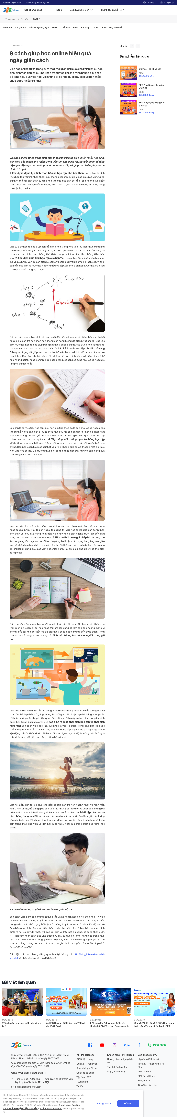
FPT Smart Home (146, 1076)
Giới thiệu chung (84, 1059)
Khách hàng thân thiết (112, 27)
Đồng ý (162, 1107)
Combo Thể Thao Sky (150, 69)
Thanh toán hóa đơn (117, 1067)
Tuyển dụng (82, 1082)
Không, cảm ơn (139, 1107)
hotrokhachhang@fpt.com (28, 1087)
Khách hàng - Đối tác (87, 1068)
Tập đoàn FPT (83, 1077)
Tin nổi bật (8, 27)
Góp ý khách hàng (116, 1071)
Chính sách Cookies (82, 1108)
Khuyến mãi (144, 1080)
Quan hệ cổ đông (85, 1073)
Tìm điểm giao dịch (147, 1085)
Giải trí (55, 27)
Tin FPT (36, 19)
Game (75, 27)
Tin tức (58, 10)
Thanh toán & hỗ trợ (113, 10)
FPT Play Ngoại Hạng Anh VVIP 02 (152, 86)
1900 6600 (159, 1045)
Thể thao (65, 27)
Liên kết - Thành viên (86, 1064)
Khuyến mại (20, 27)
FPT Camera (144, 1071)
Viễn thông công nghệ (39, 27)
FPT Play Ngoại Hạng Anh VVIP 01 (152, 104)
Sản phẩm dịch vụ (35, 10)
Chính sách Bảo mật (25, 1112)
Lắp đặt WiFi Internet (148, 1059)
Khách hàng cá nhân (12, 2)
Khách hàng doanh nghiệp (37, 2)
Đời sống (85, 27)
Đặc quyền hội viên (81, 10)
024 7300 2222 (22, 1091)
